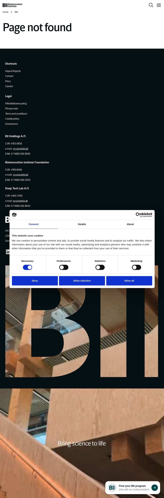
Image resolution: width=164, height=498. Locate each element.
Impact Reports (13, 71)
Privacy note (11, 108)
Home (5, 12)
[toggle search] (151, 5)
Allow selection (82, 280)
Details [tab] (82, 224)
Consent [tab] (34, 224)
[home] (12, 5)
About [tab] (130, 224)
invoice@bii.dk (20, 148)
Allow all (129, 280)
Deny (35, 280)
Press (8, 81)
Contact (9, 76)
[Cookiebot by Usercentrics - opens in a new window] (138, 214)
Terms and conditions (16, 113)
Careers (9, 86)
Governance (11, 123)
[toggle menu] (157, 5)
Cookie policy (12, 118)
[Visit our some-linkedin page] (8, 252)
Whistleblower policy (16, 103)
